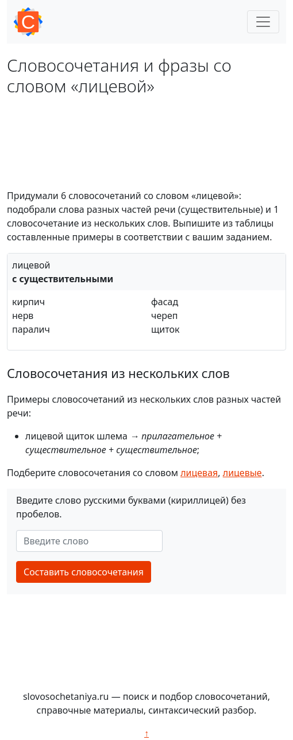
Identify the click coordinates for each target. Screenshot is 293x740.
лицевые (242, 472)
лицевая (199, 472)
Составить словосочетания (84, 572)
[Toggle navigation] (263, 21)
